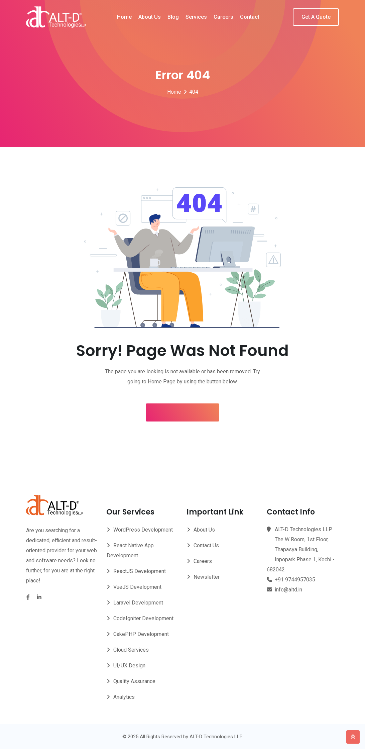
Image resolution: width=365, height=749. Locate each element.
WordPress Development (143, 530)
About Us (149, 17)
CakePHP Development (141, 634)
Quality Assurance (134, 681)
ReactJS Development (139, 571)
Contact (249, 17)
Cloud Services (131, 650)
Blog (173, 17)
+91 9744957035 (295, 579)
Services (196, 17)
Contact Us (206, 545)
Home (124, 17)
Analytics (124, 697)
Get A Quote (316, 17)
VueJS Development (137, 587)
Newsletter (207, 577)
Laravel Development (138, 602)
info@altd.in (288, 589)
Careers (223, 17)
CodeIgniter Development (143, 618)
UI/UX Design (129, 665)
